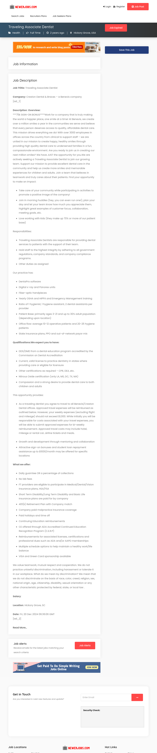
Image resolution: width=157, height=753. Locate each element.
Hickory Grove (81, 33)
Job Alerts (85, 645)
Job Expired (116, 27)
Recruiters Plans (38, 16)
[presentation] (106, 719)
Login (107, 6)
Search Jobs (17, 16)
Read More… (20, 627)
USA (93, 33)
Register (119, 6)
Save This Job (126, 49)
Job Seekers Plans (62, 16)
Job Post (138, 6)
